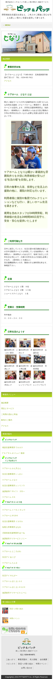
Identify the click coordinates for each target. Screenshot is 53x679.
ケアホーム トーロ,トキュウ (13, 510)
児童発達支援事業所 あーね (13, 533)
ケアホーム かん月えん (11, 468)
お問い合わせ (26, 668)
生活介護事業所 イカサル (12, 521)
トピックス (10, 664)
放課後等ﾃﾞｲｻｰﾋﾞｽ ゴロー (13, 491)
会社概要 (43, 659)
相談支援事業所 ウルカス (12, 447)
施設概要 (4, 403)
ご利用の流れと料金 (9, 414)
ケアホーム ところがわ (11, 551)
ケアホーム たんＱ (9, 563)
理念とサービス (7, 408)
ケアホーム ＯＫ (9, 497)
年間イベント (11, 618)
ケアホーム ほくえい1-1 (12, 581)
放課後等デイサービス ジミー (14, 539)
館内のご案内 (6, 420)
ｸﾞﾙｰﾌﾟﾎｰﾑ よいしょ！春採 (13, 453)
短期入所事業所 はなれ (11, 527)
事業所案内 (22, 659)
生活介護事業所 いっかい (12, 474)
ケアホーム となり (10, 480)
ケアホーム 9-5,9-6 (10, 515)
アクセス (7, 81)
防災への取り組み (12, 609)
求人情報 (33, 659)
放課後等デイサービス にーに (14, 593)
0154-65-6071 (29, 655)
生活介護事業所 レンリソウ (13, 485)
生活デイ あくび (9, 557)
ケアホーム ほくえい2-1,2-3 (13, 587)
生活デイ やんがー (10, 575)
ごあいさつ (10, 659)
